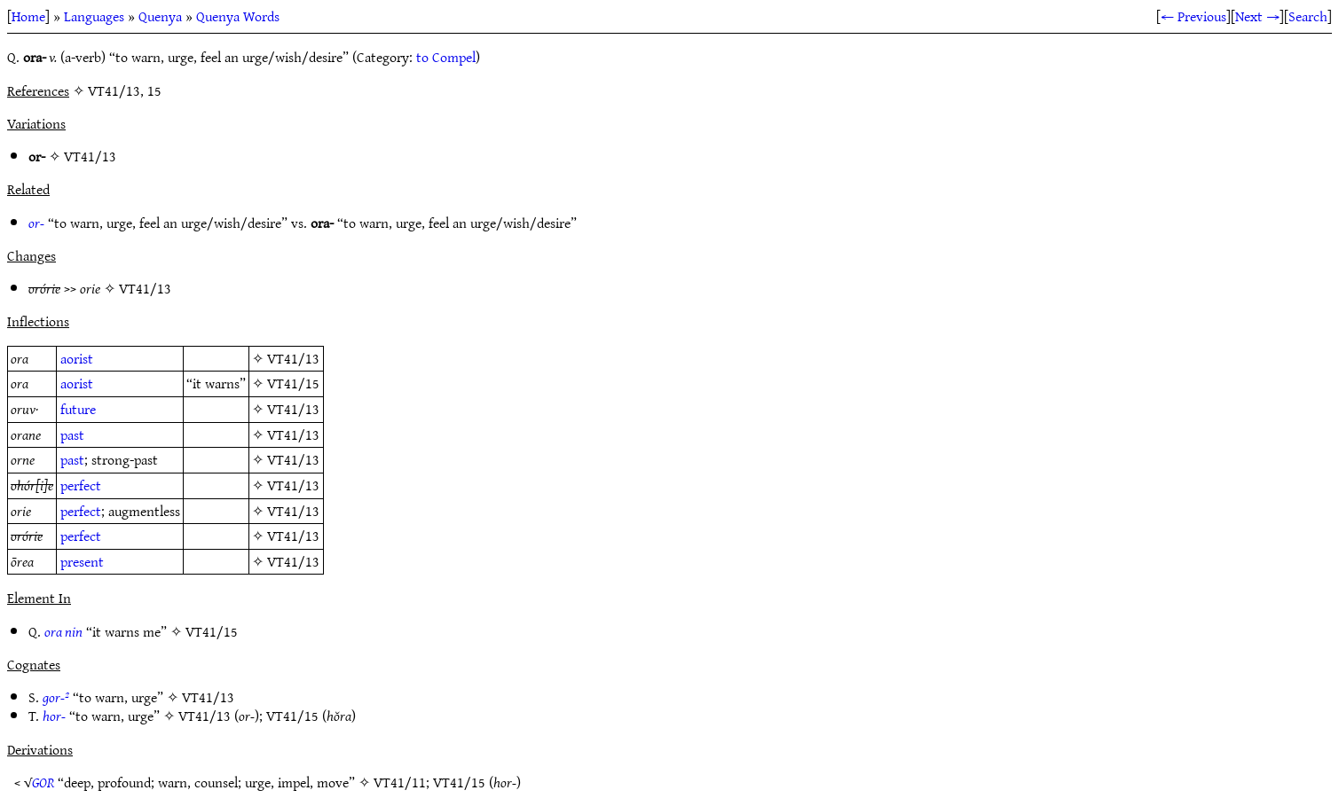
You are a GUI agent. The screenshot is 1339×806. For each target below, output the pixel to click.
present (82, 561)
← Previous (1193, 16)
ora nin (63, 631)
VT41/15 (293, 383)
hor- (54, 715)
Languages (94, 16)
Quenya (160, 16)
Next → (1257, 16)
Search (1307, 16)
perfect (80, 485)
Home (28, 16)
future (78, 408)
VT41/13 (90, 156)
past (72, 434)
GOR (43, 782)
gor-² (56, 697)
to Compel (446, 56)
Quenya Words (238, 16)
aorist (76, 358)
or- (36, 222)
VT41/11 (400, 782)
